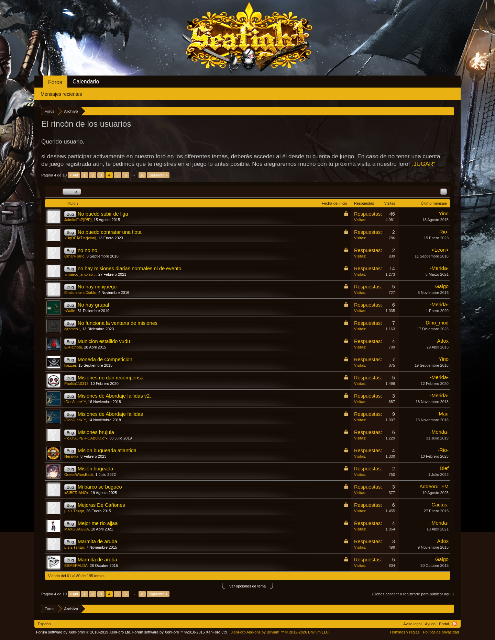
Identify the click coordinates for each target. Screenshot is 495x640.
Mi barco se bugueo (100, 487)
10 (142, 175)
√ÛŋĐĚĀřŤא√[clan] (80, 238)
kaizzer (70, 365)
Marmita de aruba (97, 541)
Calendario (86, 81)
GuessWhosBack (78, 474)
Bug (71, 192)
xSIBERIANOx (76, 493)
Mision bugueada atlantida (107, 450)
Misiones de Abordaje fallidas (110, 414)
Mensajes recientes (61, 94)
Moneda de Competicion (105, 359)
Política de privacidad (441, 632)
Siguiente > (157, 175)
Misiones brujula (96, 432)
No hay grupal (93, 305)
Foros (55, 82)
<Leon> (440, 250)
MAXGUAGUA (76, 529)
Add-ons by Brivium (280, 632)
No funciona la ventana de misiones (117, 323)
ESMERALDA (76, 565)
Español (45, 624)
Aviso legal (412, 624)
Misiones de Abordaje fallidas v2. (114, 396)
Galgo (442, 286)
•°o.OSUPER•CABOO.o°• (85, 438)
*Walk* (70, 311)
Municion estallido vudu (104, 341)
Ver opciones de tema (247, 586)
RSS (454, 623)
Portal (444, 624)
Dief (444, 468)
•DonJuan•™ (75, 402)
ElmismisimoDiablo (80, 292)
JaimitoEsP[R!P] (77, 220)
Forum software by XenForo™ (180, 632)
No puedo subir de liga (103, 214)
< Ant (73, 175)
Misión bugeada (95, 468)
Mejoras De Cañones (101, 505)
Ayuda (430, 624)
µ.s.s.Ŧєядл (74, 511)
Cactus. (440, 504)
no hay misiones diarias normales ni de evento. (130, 268)
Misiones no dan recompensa (110, 377)
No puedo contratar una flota (110, 232)
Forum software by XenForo (83, 632)
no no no (87, 250)
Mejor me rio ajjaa (98, 523)
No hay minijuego (97, 286)
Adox (443, 341)
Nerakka (71, 456)
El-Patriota (73, 347)
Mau (444, 413)
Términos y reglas (404, 632)
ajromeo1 (72, 329)
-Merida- (439, 268)
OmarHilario (74, 256)
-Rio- (443, 232)
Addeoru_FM (434, 486)
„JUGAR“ (423, 164)
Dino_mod (437, 322)
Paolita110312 (76, 383)
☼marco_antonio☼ (80, 274)
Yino (444, 213)
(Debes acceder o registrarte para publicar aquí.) (413, 594)
